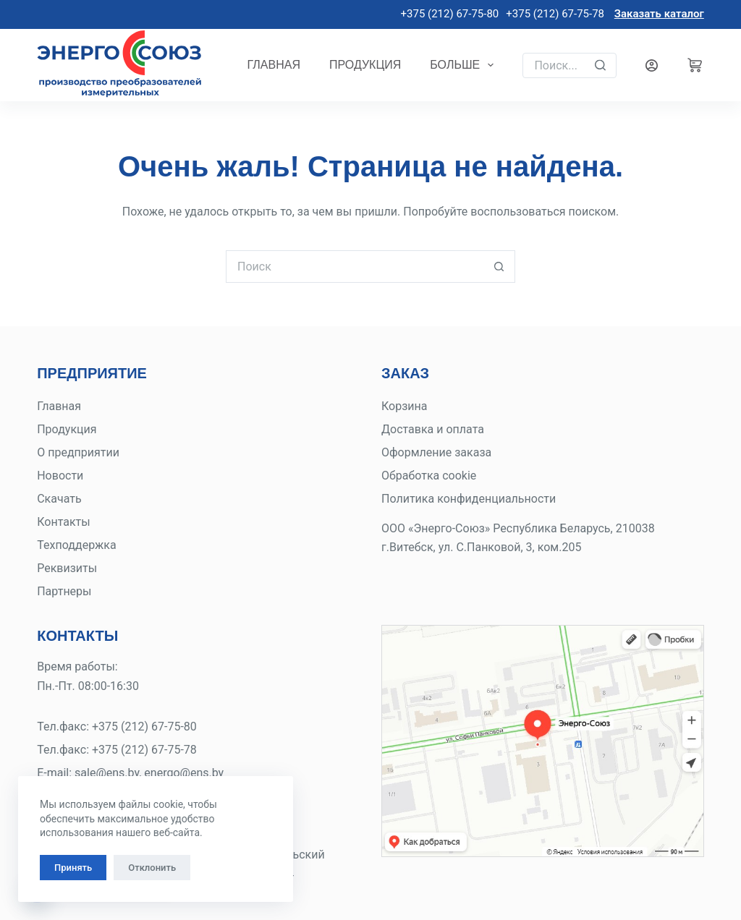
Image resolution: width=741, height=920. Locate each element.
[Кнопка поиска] (499, 266)
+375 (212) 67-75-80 (448, 13)
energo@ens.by (184, 773)
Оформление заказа (436, 452)
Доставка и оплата (432, 429)
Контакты (63, 522)
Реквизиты (67, 568)
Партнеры (64, 591)
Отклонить (152, 867)
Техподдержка (76, 545)
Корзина (404, 406)
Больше (464, 65)
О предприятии (78, 452)
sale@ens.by (107, 773)
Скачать (59, 499)
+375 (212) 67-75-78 (555, 13)
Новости (60, 475)
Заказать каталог (659, 13)
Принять (73, 867)
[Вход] (651, 65)
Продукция (365, 65)
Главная (273, 65)
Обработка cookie (428, 475)
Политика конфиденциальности (468, 499)
